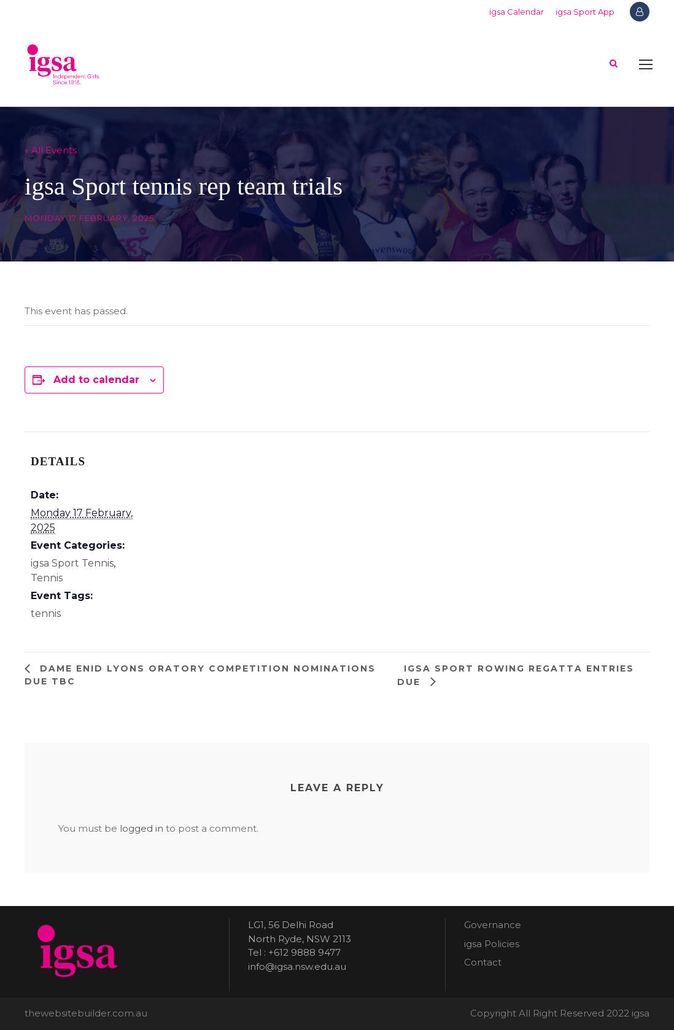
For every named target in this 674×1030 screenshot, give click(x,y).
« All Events (51, 150)
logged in (141, 828)
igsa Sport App (585, 12)
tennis (46, 613)
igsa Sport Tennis (72, 563)
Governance (492, 925)
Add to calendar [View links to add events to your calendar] (96, 379)
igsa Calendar (516, 12)
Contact (483, 962)
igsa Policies (491, 944)
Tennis (47, 578)
